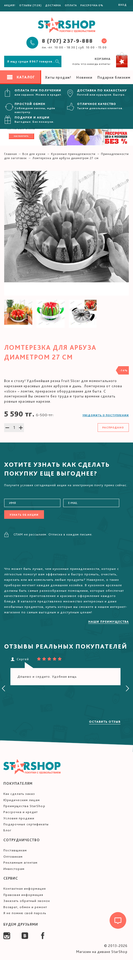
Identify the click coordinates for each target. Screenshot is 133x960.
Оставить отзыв (105, 722)
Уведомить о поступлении (106, 415)
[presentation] (3, 688)
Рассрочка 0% (91, 5)
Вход (122, 4)
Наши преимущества (108, 622)
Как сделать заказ (19, 794)
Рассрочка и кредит (20, 812)
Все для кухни (34, 154)
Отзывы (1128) (30, 5)
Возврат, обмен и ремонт (25, 907)
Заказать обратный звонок (26, 901)
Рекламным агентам (20, 862)
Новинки (84, 77)
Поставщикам (15, 850)
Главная (10, 154)
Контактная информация (24, 888)
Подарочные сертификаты (26, 824)
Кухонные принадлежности (73, 154)
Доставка (53, 5)
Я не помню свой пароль (24, 913)
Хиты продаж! (58, 77)
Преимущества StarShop (24, 806)
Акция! (9, 5)
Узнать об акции (24, 514)
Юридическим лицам (21, 800)
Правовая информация (23, 895)
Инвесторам (13, 869)
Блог (7, 830)
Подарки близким (113, 77)
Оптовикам (13, 856)
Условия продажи (18, 818)
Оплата (71, 5)
